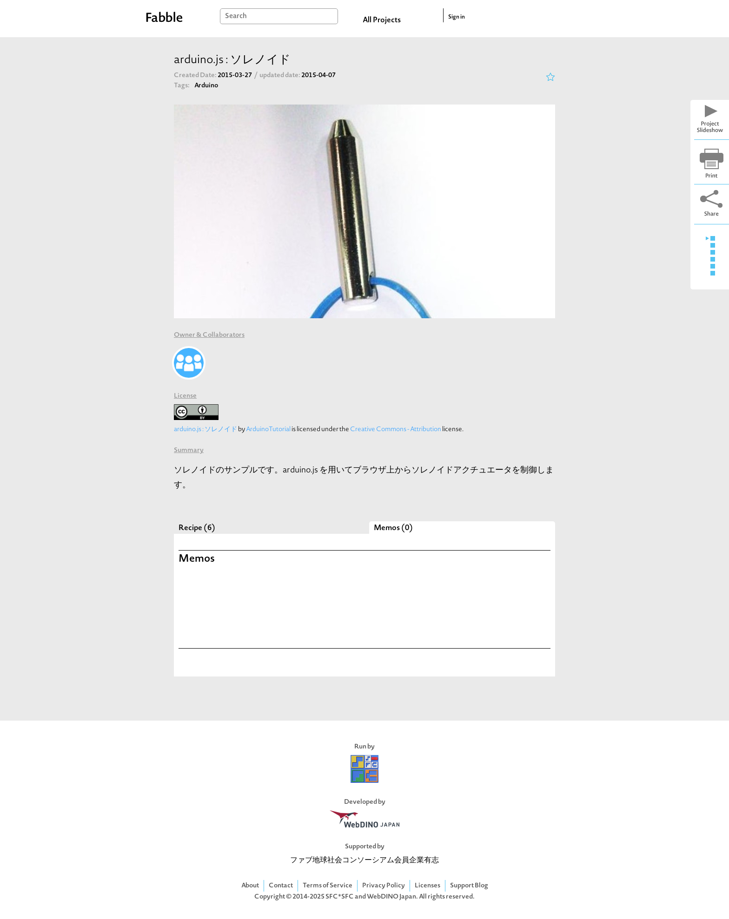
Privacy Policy (383, 885)
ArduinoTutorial (268, 429)
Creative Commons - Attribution (395, 429)
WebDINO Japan (391, 896)
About (250, 885)
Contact (281, 885)
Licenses (427, 885)
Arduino (206, 85)
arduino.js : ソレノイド (205, 429)
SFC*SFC (339, 896)
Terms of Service (327, 885)
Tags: (182, 85)
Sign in (456, 17)
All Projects (382, 20)
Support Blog (469, 885)
